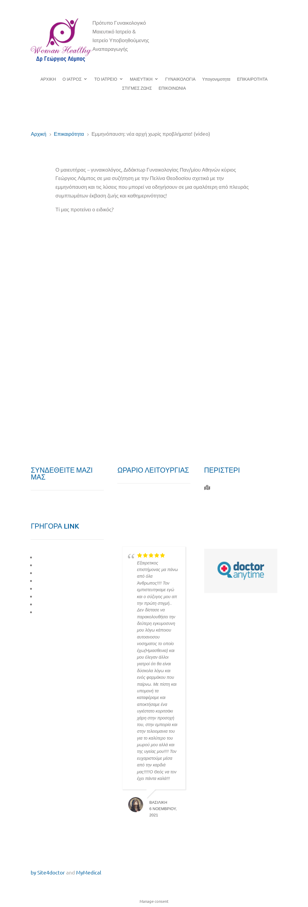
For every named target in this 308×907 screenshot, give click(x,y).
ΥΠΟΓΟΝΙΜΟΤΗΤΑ (58, 588)
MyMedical (88, 872)
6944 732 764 (225, 523)
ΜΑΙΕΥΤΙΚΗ (141, 79)
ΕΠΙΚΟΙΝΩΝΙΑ (172, 88)
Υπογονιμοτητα (216, 79)
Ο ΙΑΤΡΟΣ (72, 79)
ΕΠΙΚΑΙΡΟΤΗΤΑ (252, 79)
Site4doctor (51, 872)
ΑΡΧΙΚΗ (48, 79)
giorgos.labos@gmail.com (241, 537)
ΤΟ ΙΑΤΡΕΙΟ (105, 79)
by (33, 872)
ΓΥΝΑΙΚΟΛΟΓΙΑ (180, 79)
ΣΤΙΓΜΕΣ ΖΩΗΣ (137, 88)
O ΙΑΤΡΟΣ (47, 557)
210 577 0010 (227, 510)
